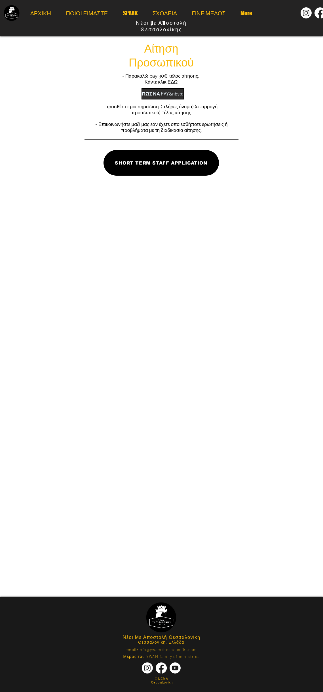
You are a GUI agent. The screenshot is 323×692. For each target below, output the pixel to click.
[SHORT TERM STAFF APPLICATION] (161, 163)
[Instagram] (306, 12)
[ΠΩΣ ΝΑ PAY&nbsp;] (163, 93)
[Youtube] (175, 668)
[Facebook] (161, 668)
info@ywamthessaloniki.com (167, 649)
